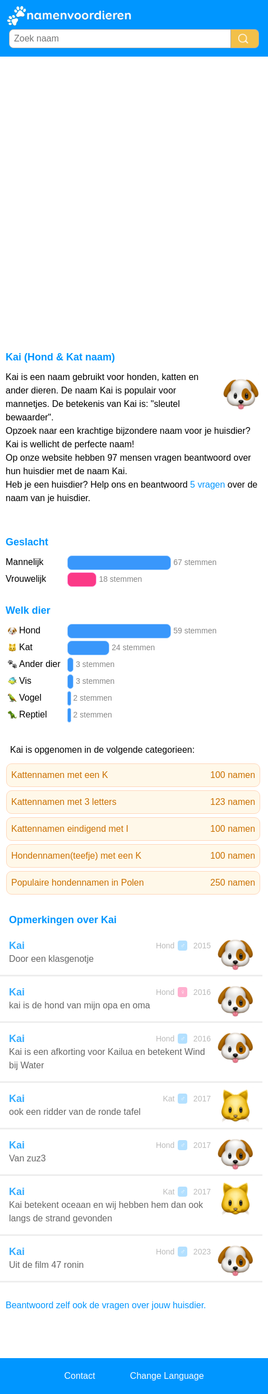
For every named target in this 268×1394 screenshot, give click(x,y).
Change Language (167, 1376)
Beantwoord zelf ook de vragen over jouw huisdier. (106, 1305)
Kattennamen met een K (133, 775)
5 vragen (207, 484)
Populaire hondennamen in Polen (133, 883)
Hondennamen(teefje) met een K (133, 856)
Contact (79, 1376)
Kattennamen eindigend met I (133, 829)
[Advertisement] (134, 196)
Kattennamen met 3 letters (133, 802)
